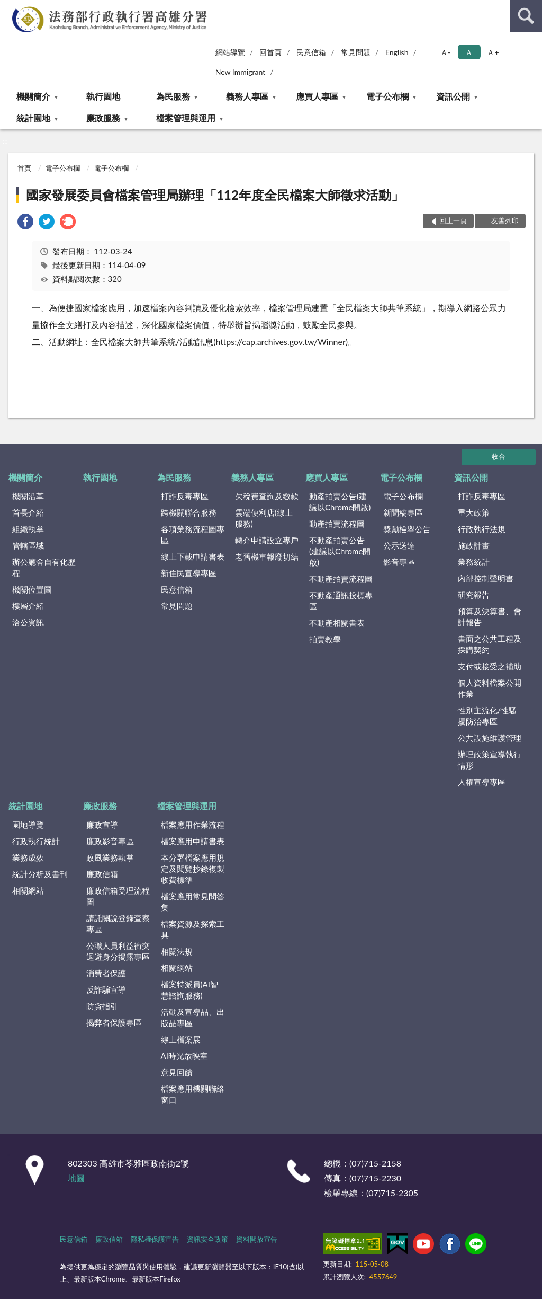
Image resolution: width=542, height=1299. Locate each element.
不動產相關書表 (337, 623)
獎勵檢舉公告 (407, 529)
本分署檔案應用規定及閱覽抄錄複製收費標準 (192, 869)
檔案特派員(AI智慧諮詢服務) (189, 989)
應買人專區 (317, 96)
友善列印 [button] (505, 220)
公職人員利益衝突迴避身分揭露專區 (118, 951)
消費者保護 (106, 973)
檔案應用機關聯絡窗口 (192, 1094)
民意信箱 (311, 52)
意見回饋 (177, 1072)
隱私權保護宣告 (155, 1239)
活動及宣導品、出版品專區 (192, 1017)
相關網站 (28, 890)
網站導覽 (230, 52)
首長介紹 (28, 512)
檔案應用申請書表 (192, 841)
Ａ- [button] (445, 52)
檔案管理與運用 (185, 118)
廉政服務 (103, 118)
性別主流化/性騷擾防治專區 (487, 715)
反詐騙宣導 (106, 989)
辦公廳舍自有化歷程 (44, 567)
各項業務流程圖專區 (192, 534)
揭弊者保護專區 (114, 1022)
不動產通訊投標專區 (341, 600)
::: (8, 8)
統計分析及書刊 (40, 874)
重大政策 (474, 512)
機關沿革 (28, 496)
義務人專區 (247, 96)
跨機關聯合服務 (188, 512)
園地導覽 (28, 824)
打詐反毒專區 (185, 496)
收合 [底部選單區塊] (498, 456)
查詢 (526, 16)
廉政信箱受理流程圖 (118, 896)
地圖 (76, 1178)
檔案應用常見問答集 (192, 901)
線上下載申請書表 (192, 556)
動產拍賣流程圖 (337, 523)
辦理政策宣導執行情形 (489, 759)
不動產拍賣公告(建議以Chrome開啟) (340, 551)
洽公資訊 (28, 622)
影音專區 (399, 562)
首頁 (24, 168)
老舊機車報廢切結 (267, 556)
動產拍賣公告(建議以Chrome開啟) (340, 501)
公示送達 (399, 545)
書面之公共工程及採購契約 (489, 644)
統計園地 (33, 118)
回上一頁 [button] (453, 220)
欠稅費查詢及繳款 (267, 496)
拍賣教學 (325, 639)
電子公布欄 (387, 96)
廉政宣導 (102, 824)
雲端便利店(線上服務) (264, 518)
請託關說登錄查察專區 (118, 923)
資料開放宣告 (256, 1239)
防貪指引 (102, 1006)
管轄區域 (28, 545)
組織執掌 (28, 529)
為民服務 (173, 96)
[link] (25, 223)
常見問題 (356, 52)
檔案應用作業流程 (192, 824)
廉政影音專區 (110, 841)
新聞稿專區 (403, 512)
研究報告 (474, 594)
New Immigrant (240, 71)
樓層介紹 (28, 606)
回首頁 (270, 52)
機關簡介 (33, 96)
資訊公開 (453, 96)
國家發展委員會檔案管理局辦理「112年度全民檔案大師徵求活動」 (215, 194)
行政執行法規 (481, 529)
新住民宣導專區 (188, 573)
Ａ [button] (469, 52)
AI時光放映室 (184, 1056)
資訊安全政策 (207, 1239)
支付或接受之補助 (489, 666)
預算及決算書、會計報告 (489, 616)
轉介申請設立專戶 (267, 540)
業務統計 (474, 562)
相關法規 (177, 951)
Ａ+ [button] (493, 52)
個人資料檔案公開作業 (489, 688)
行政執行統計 (36, 841)
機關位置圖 (32, 589)
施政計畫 (474, 545)
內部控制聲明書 (485, 578)
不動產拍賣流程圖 (341, 579)
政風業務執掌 (110, 857)
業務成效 (28, 857)
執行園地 (103, 96)
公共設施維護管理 (489, 738)
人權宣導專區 (481, 782)
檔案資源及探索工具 (192, 929)
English (397, 52)
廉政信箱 (102, 874)
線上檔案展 (181, 1039)
